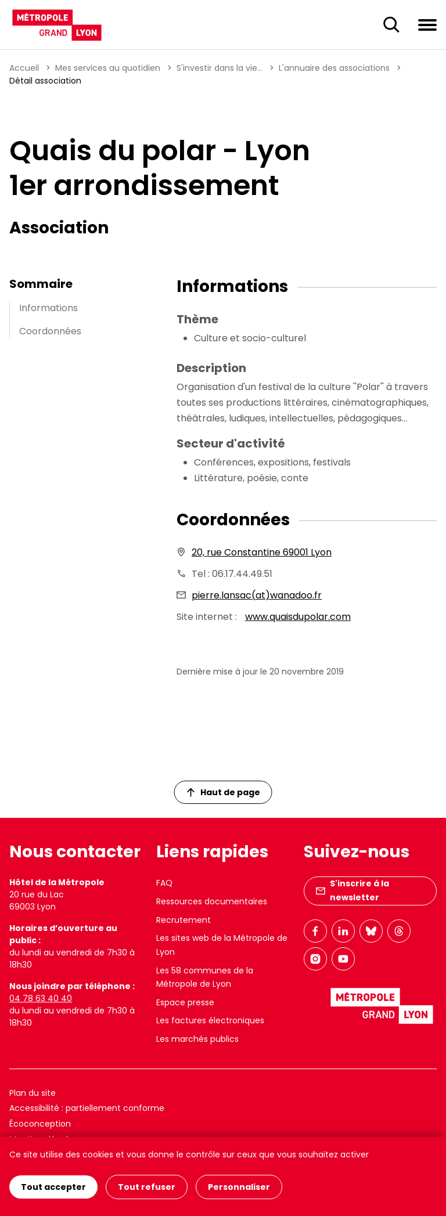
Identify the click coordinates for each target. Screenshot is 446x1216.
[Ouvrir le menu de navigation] (427, 24)
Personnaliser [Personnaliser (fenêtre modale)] (239, 1187)
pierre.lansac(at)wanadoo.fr (257, 595)
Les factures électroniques (210, 1020)
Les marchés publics (197, 1039)
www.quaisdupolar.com (298, 616)
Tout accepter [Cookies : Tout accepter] (53, 1187)
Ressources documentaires (211, 901)
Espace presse (185, 1002)
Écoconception (40, 1124)
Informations (48, 308)
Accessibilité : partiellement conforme (86, 1108)
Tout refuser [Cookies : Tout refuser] (146, 1187)
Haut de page (223, 792)
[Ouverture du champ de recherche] (391, 25)
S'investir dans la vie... (219, 68)
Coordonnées (50, 331)
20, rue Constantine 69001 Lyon (262, 552)
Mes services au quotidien (107, 68)
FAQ (164, 883)
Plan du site (32, 1093)
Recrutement (183, 920)
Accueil (24, 68)
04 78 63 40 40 (40, 998)
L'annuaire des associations (334, 68)
